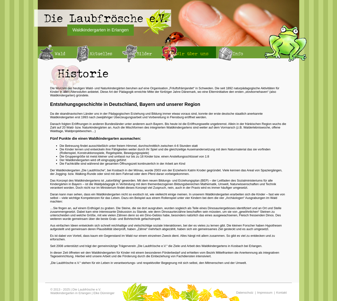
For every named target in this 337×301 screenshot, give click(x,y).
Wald (60, 53)
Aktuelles (101, 53)
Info (238, 53)
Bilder (144, 53)
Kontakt (281, 292)
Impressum (264, 292)
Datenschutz (244, 292)
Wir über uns (192, 53)
